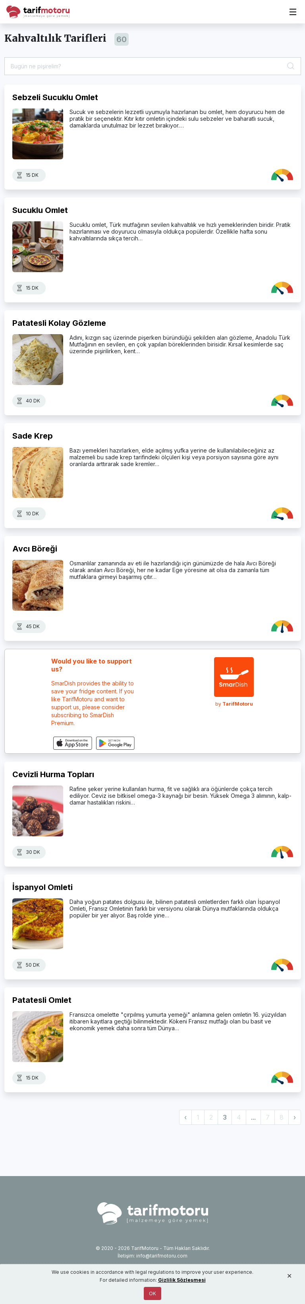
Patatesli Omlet (41, 1000)
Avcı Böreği (34, 548)
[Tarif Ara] (152, 66)
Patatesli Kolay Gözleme (59, 323)
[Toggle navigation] (293, 12)
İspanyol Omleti (42, 887)
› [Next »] (294, 1117)
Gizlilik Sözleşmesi (182, 1280)
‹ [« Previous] (185, 1117)
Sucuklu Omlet (40, 210)
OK (152, 1293)
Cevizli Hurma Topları (53, 774)
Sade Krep (32, 436)
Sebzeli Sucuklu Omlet (55, 97)
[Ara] (291, 66)
